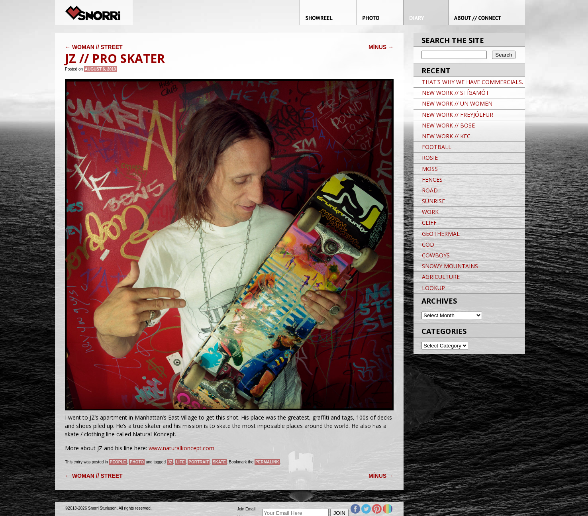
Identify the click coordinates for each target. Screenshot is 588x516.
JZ (170, 462)
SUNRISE (433, 201)
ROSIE (430, 157)
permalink (267, 462)
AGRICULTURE (441, 277)
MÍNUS (381, 47)
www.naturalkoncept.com (181, 448)
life (180, 462)
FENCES (432, 179)
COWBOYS (436, 255)
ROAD (430, 190)
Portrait (198, 462)
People (118, 462)
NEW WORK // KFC (446, 136)
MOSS (430, 169)
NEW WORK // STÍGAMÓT (455, 92)
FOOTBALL (436, 147)
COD (428, 244)
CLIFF (429, 222)
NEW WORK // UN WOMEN (457, 103)
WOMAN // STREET (94, 47)
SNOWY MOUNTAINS (450, 266)
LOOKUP (433, 288)
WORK (430, 212)
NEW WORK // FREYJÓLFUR (457, 114)
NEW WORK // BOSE (448, 125)
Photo (137, 462)
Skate (219, 462)
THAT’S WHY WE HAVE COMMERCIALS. (472, 82)
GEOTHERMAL (441, 233)
